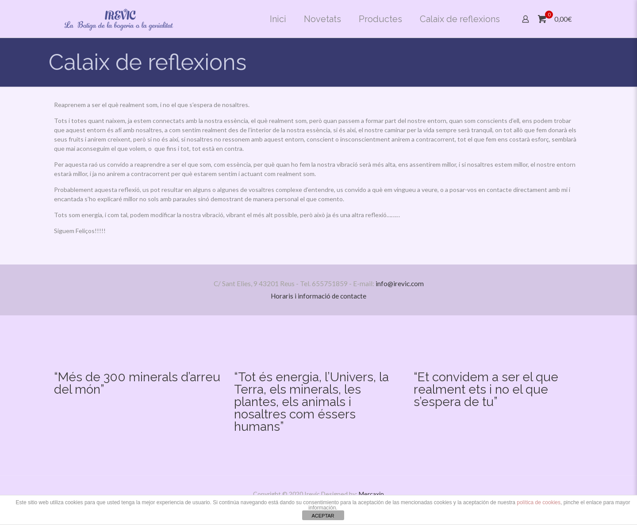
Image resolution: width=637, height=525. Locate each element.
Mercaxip (371, 494)
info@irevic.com (400, 283)
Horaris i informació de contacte (318, 296)
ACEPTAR (322, 515)
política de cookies (538, 502)
